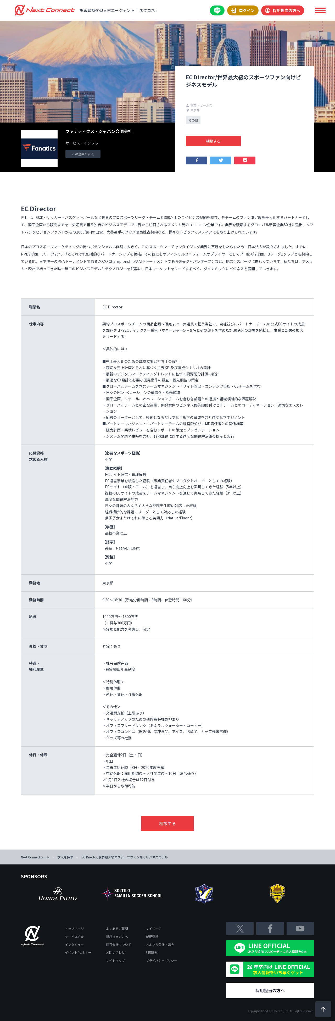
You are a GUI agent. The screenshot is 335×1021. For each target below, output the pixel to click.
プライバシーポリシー (161, 960)
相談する (213, 140)
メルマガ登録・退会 (160, 944)
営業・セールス (199, 105)
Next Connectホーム (35, 857)
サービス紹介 (74, 936)
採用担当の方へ (282, 10)
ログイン (243, 11)
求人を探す (65, 857)
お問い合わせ (115, 952)
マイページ (153, 928)
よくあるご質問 (117, 928)
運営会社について (118, 944)
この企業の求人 (83, 154)
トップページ (74, 928)
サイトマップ (115, 960)
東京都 (193, 110)
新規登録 (152, 936)
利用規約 (152, 952)
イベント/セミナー (78, 952)
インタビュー (74, 944)
